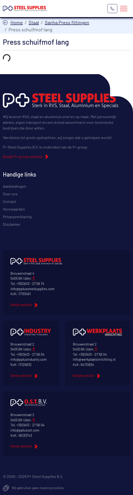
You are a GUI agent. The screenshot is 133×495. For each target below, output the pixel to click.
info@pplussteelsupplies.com (32, 289)
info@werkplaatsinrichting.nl (94, 359)
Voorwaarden (14, 209)
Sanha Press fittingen (67, 22)
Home (16, 22)
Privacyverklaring (17, 216)
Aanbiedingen (14, 186)
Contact (9, 201)
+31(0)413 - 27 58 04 (30, 354)
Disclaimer (11, 224)
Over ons (10, 194)
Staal (34, 22)
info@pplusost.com (24, 430)
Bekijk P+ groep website (23, 156)
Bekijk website (21, 305)
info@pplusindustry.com (28, 359)
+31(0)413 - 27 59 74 (30, 284)
